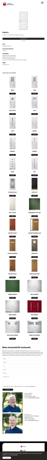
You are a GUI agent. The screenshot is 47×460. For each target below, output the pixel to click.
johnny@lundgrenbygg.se (34, 397)
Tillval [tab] (23, 40)
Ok (6, 457)
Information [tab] (23, 38)
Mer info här (15, 454)
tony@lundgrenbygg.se (33, 420)
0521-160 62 (31, 418)
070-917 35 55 (31, 396)
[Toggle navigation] (42, 2)
